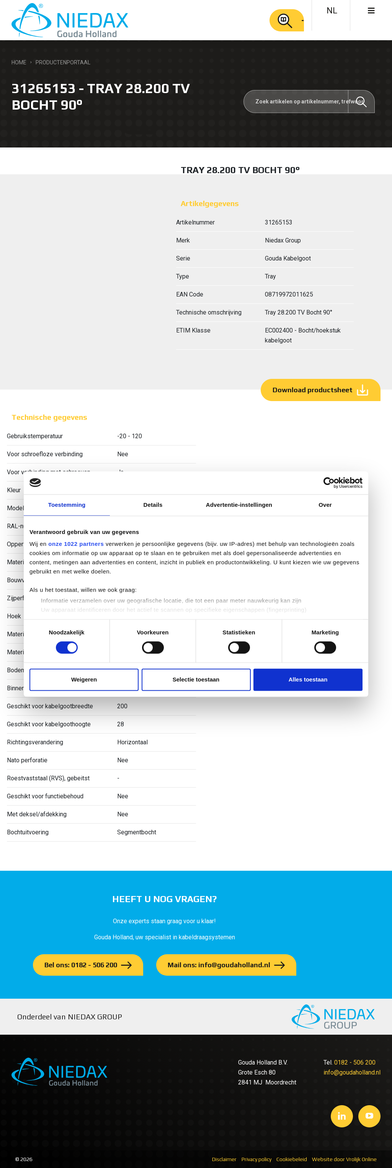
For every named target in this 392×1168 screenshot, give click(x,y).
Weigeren (84, 679)
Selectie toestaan (196, 679)
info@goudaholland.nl (352, 1072)
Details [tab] (153, 504)
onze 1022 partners (76, 544)
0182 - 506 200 (355, 1062)
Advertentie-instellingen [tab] (239, 504)
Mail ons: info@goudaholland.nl (219, 965)
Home (18, 62)
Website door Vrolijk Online (344, 1159)
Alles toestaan (308, 679)
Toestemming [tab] (67, 504)
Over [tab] (325, 504)
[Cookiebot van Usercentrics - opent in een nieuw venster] (329, 482)
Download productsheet (313, 390)
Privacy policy (256, 1159)
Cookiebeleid (291, 1159)
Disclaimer (224, 1159)
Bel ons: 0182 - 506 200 (80, 965)
